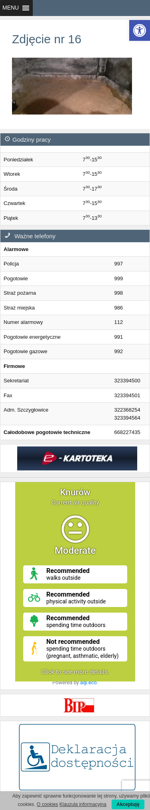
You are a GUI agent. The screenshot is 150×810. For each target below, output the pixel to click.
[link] (139, 30)
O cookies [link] (47, 804)
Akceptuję (127, 804)
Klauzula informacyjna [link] (82, 804)
